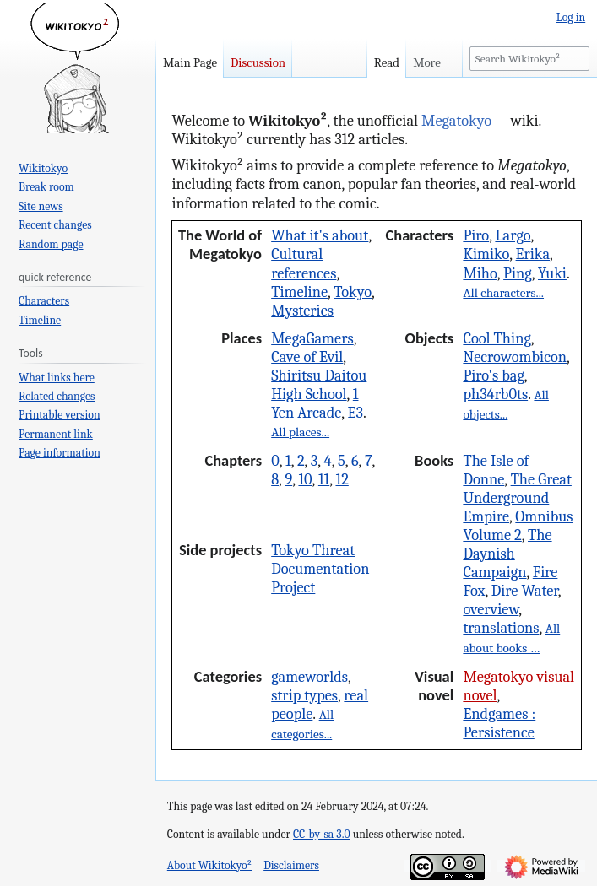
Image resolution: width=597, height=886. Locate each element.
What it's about (319, 235)
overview (490, 609)
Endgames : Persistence (499, 723)
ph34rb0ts (495, 394)
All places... (300, 432)
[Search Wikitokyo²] (529, 58)
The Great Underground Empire (517, 498)
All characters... (503, 292)
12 (341, 479)
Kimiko (486, 254)
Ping (517, 273)
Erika (533, 254)
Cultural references (303, 263)
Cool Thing (496, 338)
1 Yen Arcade (314, 403)
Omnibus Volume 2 (518, 525)
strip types (304, 695)
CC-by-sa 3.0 (321, 834)
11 (323, 479)
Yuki (552, 273)
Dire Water (524, 590)
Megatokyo (456, 120)
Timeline (299, 292)
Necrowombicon (515, 357)
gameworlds (309, 676)
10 (305, 479)
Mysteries (302, 310)
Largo (512, 235)
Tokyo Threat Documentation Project (320, 569)
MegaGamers (312, 338)
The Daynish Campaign (507, 553)
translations (501, 628)
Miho (480, 273)
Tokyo (353, 292)
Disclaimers (291, 865)
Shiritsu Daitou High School (318, 384)
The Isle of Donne (496, 470)
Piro (476, 235)
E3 (355, 412)
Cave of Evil (307, 357)
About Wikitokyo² (209, 865)
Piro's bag (493, 375)
